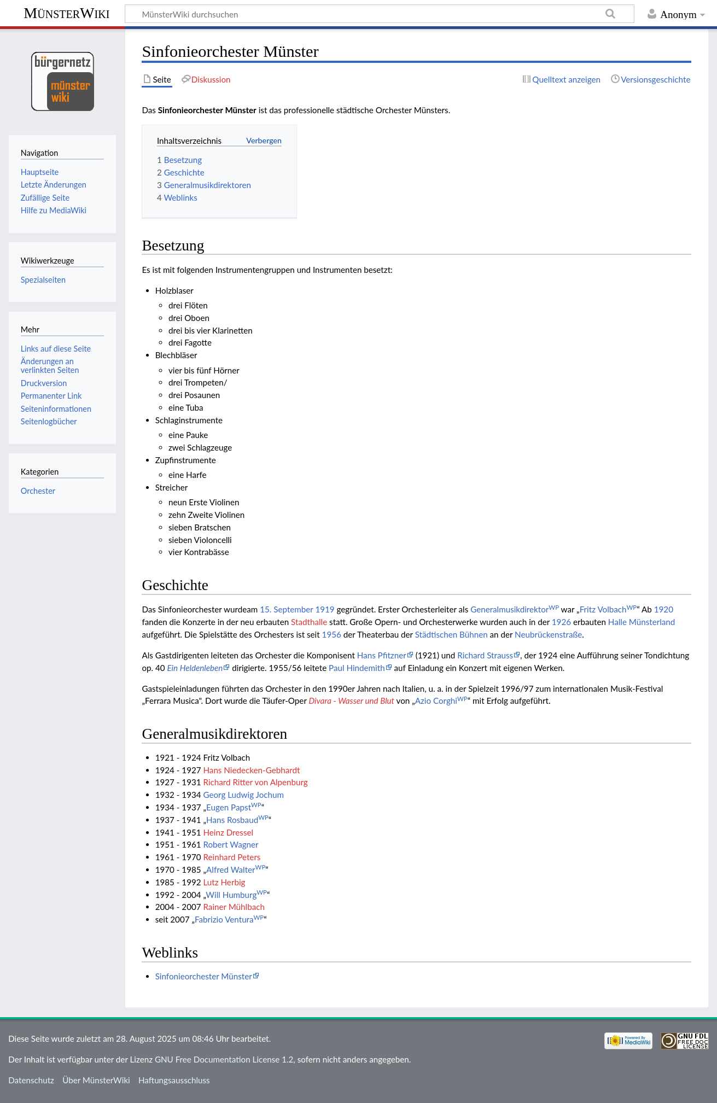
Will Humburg (236, 895)
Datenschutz (31, 1080)
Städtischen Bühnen (451, 634)
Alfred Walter (235, 869)
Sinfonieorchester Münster (207, 110)
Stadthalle (309, 622)
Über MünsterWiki (96, 1080)
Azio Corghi (441, 700)
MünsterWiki (66, 12)
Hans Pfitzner (381, 655)
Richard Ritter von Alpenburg (255, 782)
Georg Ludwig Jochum (243, 794)
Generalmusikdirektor (514, 609)
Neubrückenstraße (548, 634)
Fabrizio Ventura (229, 919)
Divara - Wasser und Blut (351, 700)
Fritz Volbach (608, 609)
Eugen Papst (233, 807)
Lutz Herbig (224, 882)
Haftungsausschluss (174, 1080)
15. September (286, 609)
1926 (561, 622)
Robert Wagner (230, 844)
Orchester (38, 490)
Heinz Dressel (228, 832)
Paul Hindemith (357, 668)
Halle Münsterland (641, 622)
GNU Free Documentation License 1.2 (224, 1059)
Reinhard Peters (231, 857)
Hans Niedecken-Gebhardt (251, 770)
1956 (331, 634)
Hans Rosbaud (237, 820)
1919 (324, 609)
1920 (663, 609)
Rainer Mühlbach (233, 907)
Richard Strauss (485, 655)
